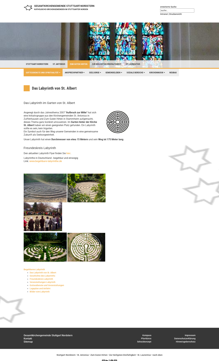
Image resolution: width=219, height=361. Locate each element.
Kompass (146, 335)
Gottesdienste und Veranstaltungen (47, 285)
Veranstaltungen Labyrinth (42, 282)
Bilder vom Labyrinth (40, 291)
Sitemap (28, 341)
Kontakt (28, 338)
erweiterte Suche (168, 7)
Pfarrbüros (146, 338)
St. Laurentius (133, 64)
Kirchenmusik (157, 72)
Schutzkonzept (144, 341)
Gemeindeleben (114, 72)
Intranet (164, 14)
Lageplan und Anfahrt (40, 288)
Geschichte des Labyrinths (42, 276)
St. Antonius (59, 64)
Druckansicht (175, 14)
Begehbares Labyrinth (34, 269)
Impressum (190, 335)
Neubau (173, 72)
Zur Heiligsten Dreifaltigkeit (106, 64)
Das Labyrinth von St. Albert (43, 272)
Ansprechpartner (75, 72)
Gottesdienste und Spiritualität (43, 72)
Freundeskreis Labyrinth (41, 279)
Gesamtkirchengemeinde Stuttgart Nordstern (48, 335)
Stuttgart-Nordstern (37, 64)
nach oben (157, 355)
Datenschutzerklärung (184, 338)
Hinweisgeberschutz (185, 341)
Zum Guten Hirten (78, 64)
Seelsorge (95, 72)
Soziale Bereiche (136, 72)
